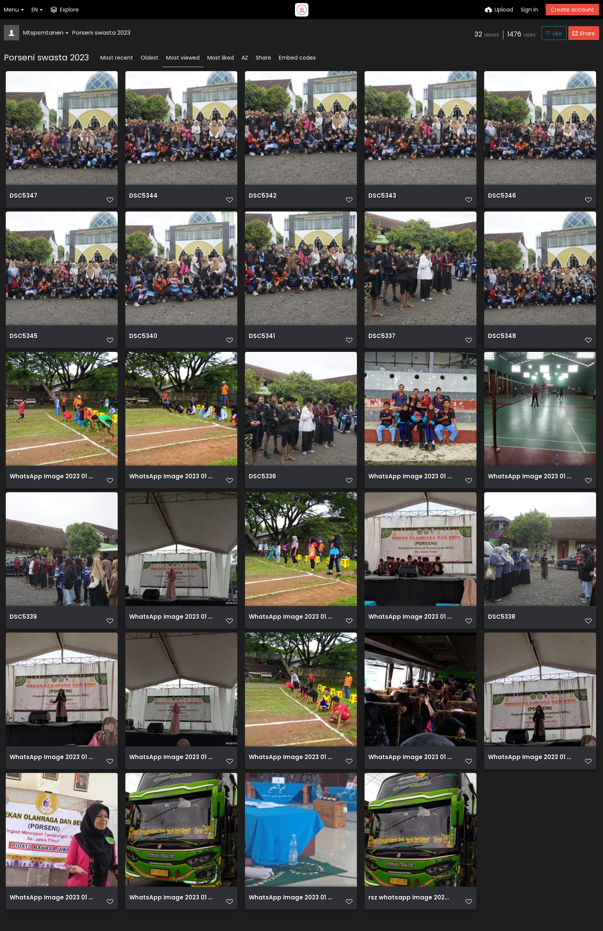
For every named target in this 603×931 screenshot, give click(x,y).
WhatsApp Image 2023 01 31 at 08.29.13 (171, 912)
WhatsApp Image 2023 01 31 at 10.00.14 (51, 484)
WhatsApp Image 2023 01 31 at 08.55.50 (410, 769)
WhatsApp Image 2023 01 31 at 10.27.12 (290, 626)
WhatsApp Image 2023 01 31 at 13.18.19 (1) (51, 769)
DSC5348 (501, 341)
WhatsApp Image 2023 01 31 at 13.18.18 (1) (171, 626)
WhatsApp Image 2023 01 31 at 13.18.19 (529, 769)
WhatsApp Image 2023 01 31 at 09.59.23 (410, 626)
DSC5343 (381, 198)
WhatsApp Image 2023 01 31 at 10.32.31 (171, 484)
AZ (245, 58)
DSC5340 (142, 341)
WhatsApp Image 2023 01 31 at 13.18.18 (171, 769)
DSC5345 (23, 341)
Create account (572, 9)
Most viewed (183, 58)
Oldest (149, 58)
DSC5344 (142, 198)
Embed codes (297, 58)
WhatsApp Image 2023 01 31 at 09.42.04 (529, 484)
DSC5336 (262, 484)
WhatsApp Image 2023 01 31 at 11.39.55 (410, 484)
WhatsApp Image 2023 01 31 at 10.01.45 (290, 912)
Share (263, 58)
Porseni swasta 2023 (101, 32)
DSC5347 (23, 198)
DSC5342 (262, 198)
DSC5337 (381, 341)
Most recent (116, 58)
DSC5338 (501, 626)
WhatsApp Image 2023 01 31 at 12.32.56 (51, 912)
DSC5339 (22, 626)
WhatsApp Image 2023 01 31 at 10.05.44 (290, 769)
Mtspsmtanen (45, 32)
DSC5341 (261, 341)
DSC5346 (501, 198)
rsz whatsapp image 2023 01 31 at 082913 (410, 912)
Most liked (220, 58)
